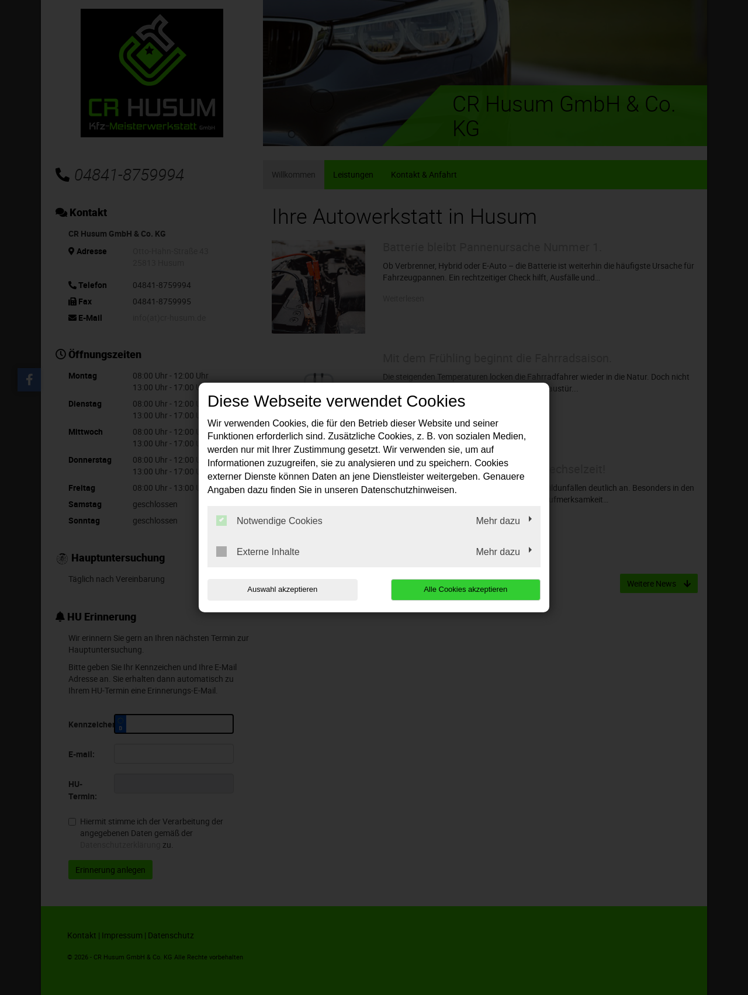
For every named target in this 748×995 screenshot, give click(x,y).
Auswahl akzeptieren (282, 589)
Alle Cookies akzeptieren (465, 589)
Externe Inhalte (258, 551)
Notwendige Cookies (269, 520)
